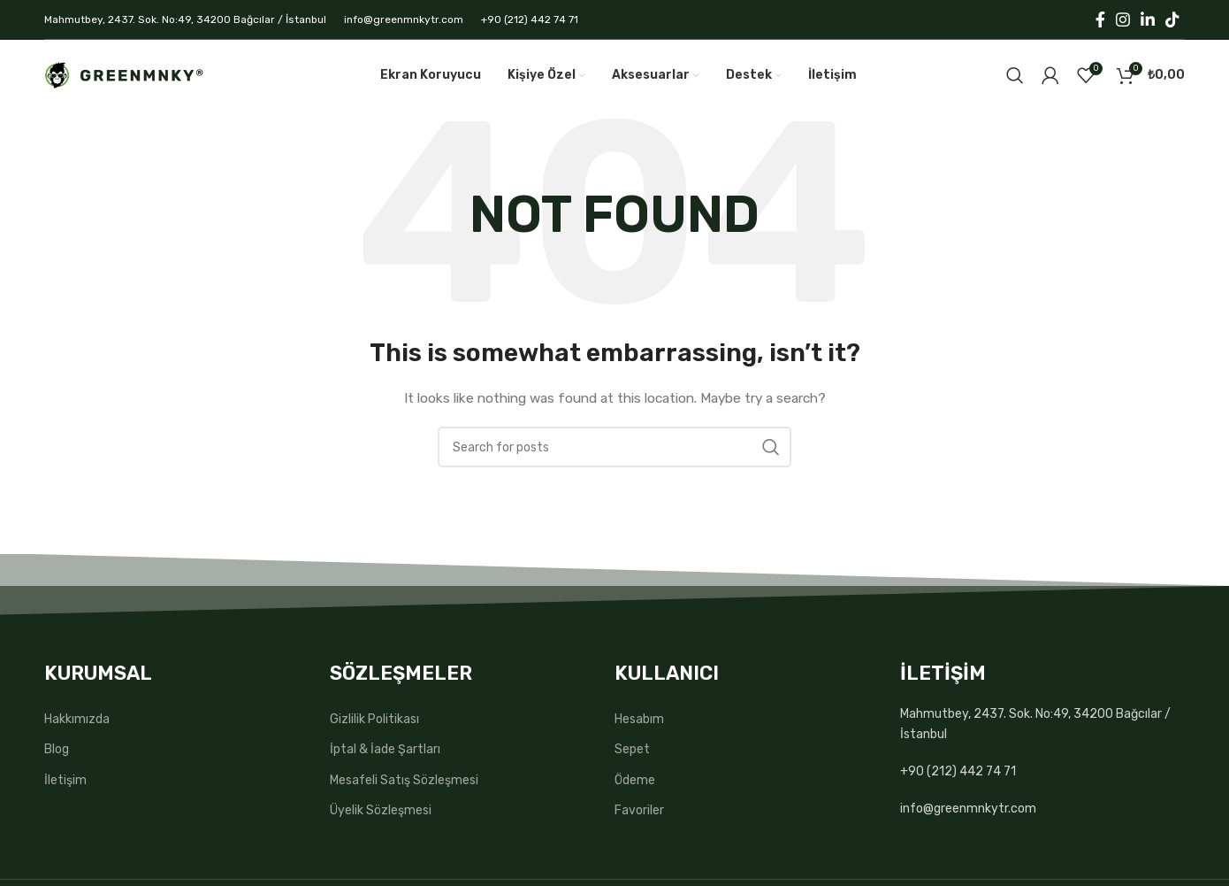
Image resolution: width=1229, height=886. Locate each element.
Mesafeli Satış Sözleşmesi (404, 780)
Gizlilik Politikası (374, 719)
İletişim (65, 780)
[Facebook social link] (1100, 19)
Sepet (632, 749)
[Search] (1015, 75)
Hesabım (639, 719)
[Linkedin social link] (1147, 19)
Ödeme (634, 780)
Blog (56, 749)
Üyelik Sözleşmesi (380, 810)
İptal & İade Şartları (385, 749)
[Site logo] (123, 74)
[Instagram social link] (1123, 19)
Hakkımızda (77, 719)
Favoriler (639, 810)
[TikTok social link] (1172, 19)
